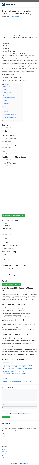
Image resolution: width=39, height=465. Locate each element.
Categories (4, 440)
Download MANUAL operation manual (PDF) (11, 284)
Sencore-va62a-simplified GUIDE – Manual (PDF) (14, 371)
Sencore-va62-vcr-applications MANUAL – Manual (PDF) (15, 373)
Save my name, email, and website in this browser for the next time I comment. (18, 413)
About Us (3, 442)
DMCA (3, 457)
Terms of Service (5, 453)
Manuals (4, 376)
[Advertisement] (19, 25)
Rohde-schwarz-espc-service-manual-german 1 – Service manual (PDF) (17, 381)
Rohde (8, 376)
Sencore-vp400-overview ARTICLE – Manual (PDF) (14, 366)
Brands (3, 438)
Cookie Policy (4, 451)
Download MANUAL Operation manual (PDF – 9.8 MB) (13, 215)
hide (8, 84)
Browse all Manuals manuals (7, 362)
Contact (3, 436)
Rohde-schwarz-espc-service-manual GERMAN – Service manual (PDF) (17, 379)
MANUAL (5, 378)
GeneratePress (25, 463)
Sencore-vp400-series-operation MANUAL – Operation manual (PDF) (18, 365)
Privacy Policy (4, 455)
